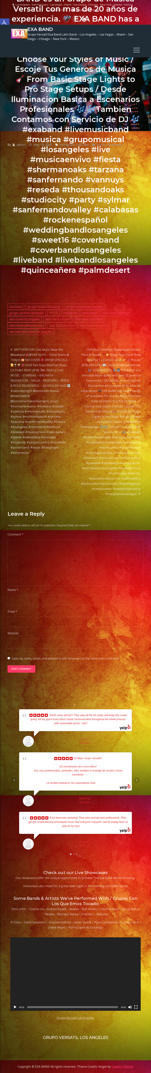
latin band (90, 312)
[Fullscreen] (136, 1006)
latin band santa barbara (27, 325)
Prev (14, 779)
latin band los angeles (25, 318)
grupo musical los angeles (84, 306)
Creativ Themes (122, 1066)
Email (12, 611)
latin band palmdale (88, 318)
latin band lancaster (116, 312)
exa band (16, 306)
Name (13, 589)
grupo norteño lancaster (27, 312)
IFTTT (53, 312)
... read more (94, 722)
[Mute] (130, 1006)
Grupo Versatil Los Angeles (75, 1017)
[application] (75, 973)
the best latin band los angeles (31, 331)
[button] (5, 23)
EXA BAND (39, 29)
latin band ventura (62, 325)
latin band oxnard (57, 318)
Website (13, 632)
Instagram (70, 312)
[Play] (15, 1006)
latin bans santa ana (94, 325)
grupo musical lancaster (44, 306)
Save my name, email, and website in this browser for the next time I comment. (66, 657)
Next (137, 779)
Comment (15, 533)
